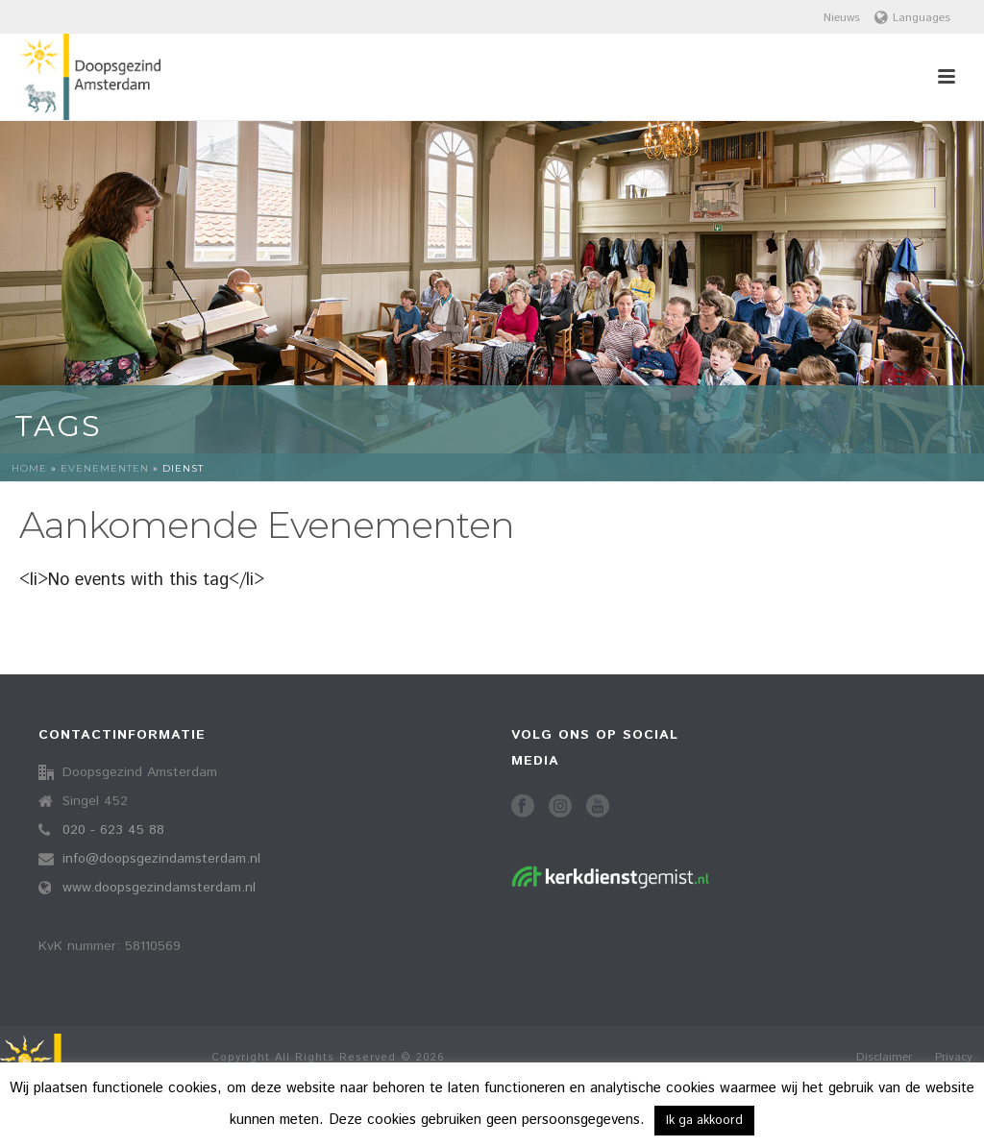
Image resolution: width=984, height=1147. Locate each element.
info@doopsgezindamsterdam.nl (161, 858)
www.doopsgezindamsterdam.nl (159, 887)
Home (29, 468)
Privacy (953, 1057)
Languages (912, 18)
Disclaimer (884, 1057)
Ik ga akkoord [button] (704, 1120)
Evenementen (105, 468)
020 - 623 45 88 (113, 830)
